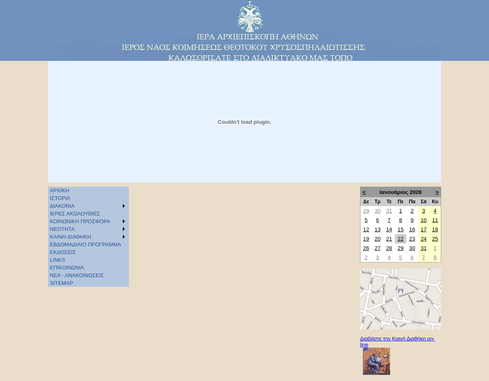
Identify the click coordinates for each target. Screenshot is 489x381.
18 (435, 229)
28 (389, 248)
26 (366, 248)
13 (378, 229)
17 (423, 229)
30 (378, 211)
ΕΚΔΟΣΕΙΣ (63, 252)
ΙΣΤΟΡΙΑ (60, 198)
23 (412, 239)
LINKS (57, 260)
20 (378, 239)
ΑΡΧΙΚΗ (59, 190)
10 (423, 220)
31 (389, 211)
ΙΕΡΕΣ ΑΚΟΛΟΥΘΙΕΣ (75, 214)
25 (435, 239)
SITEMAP (61, 283)
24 (423, 239)
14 (389, 229)
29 (366, 211)
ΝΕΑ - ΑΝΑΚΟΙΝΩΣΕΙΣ (77, 275)
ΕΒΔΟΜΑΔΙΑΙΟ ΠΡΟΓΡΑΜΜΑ (85, 244)
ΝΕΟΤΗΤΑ (62, 229)
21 (389, 239)
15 (401, 229)
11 (435, 220)
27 (378, 248)
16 (412, 229)
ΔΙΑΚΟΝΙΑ (62, 206)
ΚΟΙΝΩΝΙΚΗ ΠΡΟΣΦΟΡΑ (80, 221)
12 (366, 229)
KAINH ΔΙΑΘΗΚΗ (70, 237)
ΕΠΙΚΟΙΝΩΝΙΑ (67, 268)
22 (401, 239)
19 (366, 239)
